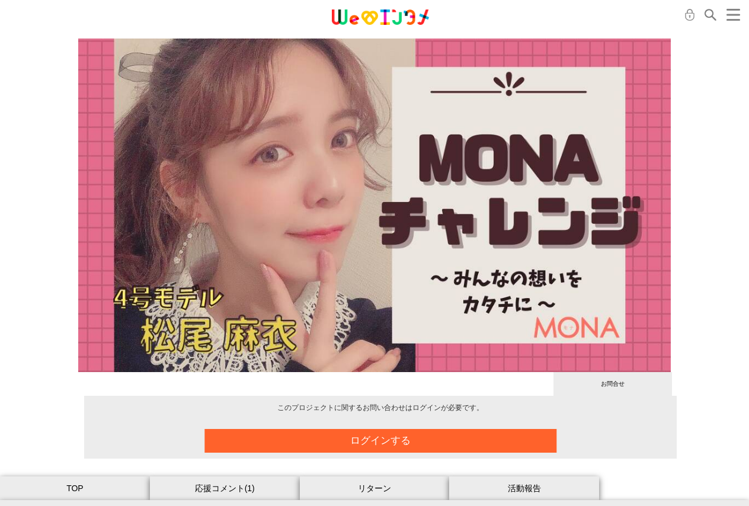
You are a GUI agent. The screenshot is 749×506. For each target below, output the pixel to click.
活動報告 (524, 488)
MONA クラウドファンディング (380, 17)
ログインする (389, 440)
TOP (75, 488)
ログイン (690, 15)
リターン (374, 488)
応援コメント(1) (225, 488)
